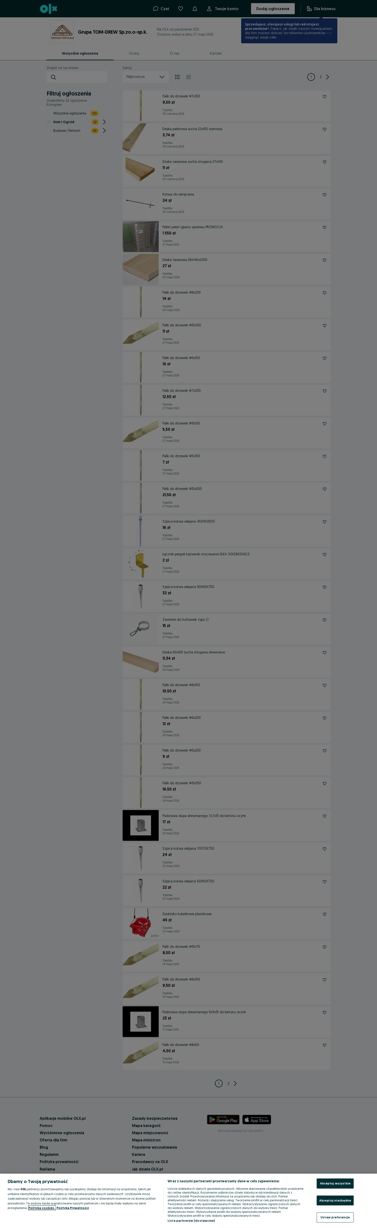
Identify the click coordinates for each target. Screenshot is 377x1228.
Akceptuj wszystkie (335, 1183)
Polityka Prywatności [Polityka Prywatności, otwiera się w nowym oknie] (73, 1208)
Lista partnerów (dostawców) (191, 1220)
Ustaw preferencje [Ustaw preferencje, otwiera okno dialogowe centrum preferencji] (335, 1217)
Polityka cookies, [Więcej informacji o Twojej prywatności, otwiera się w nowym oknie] (42, 1208)
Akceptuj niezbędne (335, 1200)
